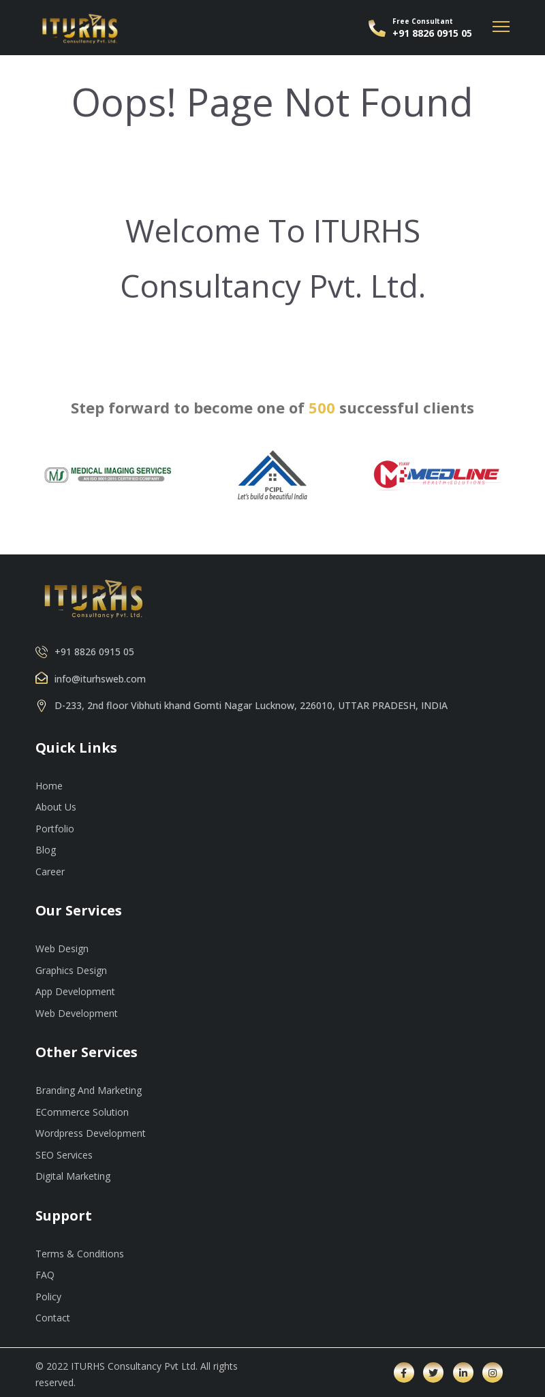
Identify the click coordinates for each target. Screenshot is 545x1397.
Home (49, 785)
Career (50, 871)
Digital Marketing (72, 1176)
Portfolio (54, 828)
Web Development (76, 1013)
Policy (48, 1296)
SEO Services (64, 1154)
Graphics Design (71, 970)
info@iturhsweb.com (100, 678)
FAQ (44, 1274)
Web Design (62, 948)
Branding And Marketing (88, 1090)
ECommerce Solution (82, 1111)
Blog (45, 849)
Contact (52, 1317)
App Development (75, 991)
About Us (55, 806)
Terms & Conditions (79, 1253)
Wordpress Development (90, 1133)
